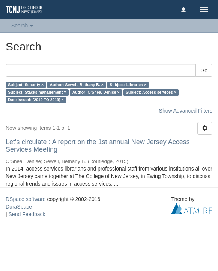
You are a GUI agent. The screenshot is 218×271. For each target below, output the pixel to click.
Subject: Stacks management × (37, 92)
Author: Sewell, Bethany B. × (77, 84)
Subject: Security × (26, 84)
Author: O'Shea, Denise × (96, 92)
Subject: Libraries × (128, 84)
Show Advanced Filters (185, 111)
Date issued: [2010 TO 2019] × (35, 99)
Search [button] (22, 26)
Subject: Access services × (151, 92)
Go (203, 70)
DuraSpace (19, 207)
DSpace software (26, 199)
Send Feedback (27, 214)
